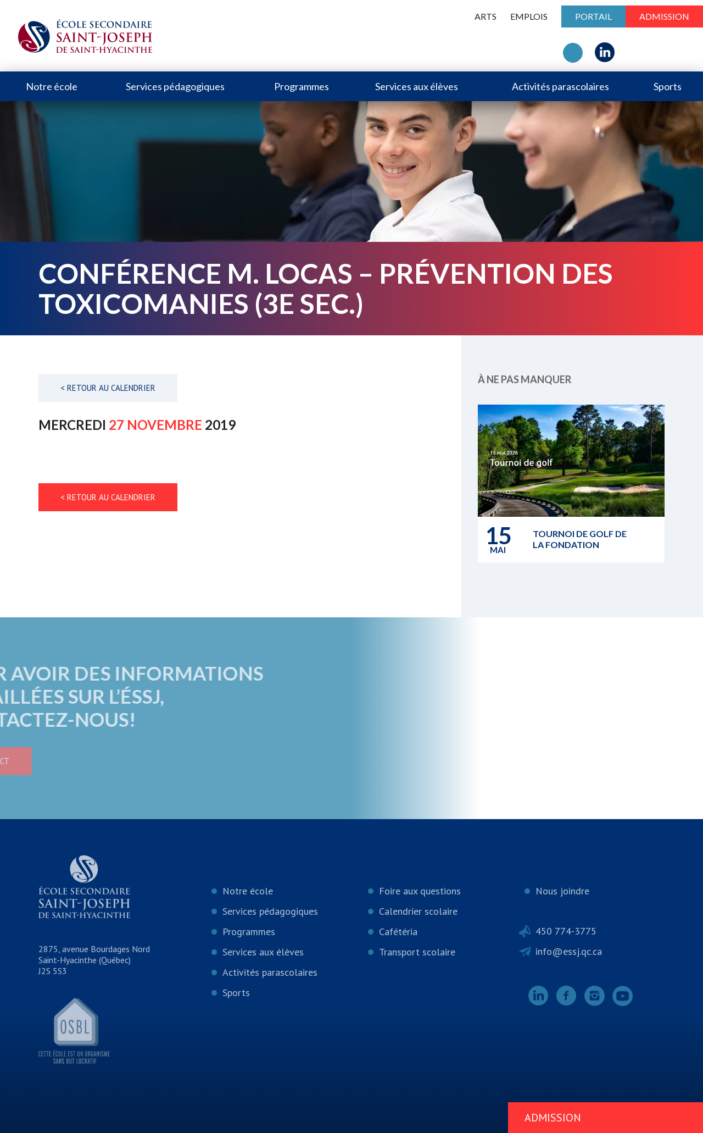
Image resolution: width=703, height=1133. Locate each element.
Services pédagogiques (175, 86)
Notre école (51, 86)
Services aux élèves (416, 86)
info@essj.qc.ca (568, 951)
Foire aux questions (420, 891)
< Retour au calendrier (107, 388)
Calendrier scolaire (418, 911)
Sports (668, 86)
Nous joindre (562, 891)
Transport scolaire (417, 952)
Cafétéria (398, 931)
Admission (664, 16)
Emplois (529, 16)
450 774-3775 (565, 931)
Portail (593, 16)
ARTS (485, 16)
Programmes (301, 86)
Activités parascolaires (560, 86)
